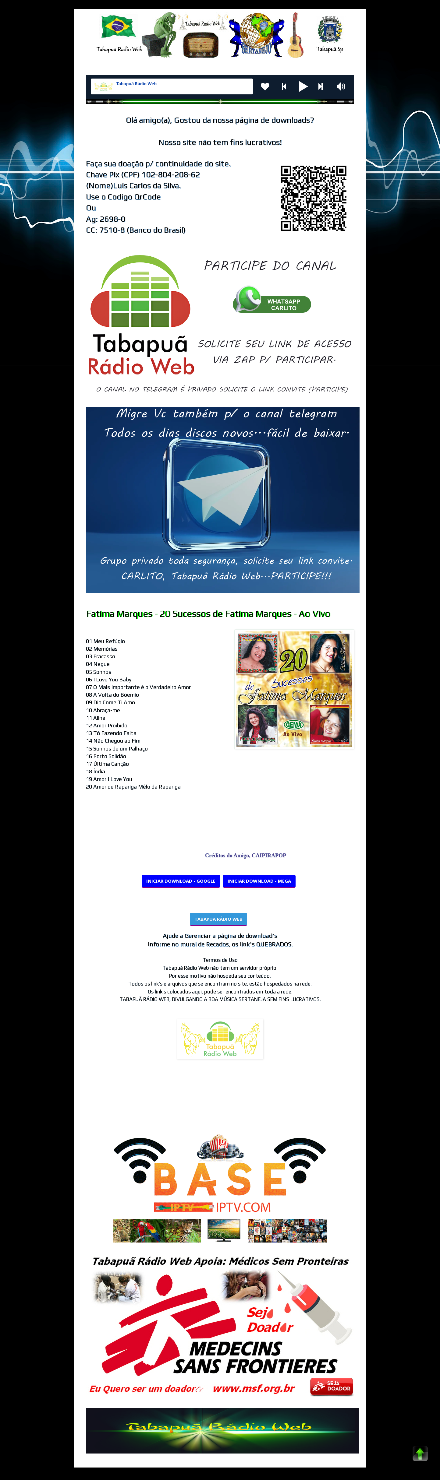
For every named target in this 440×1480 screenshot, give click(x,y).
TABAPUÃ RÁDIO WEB (218, 919)
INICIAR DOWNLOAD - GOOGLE (180, 881)
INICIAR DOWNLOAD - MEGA (259, 881)
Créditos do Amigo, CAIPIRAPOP (249, 855)
